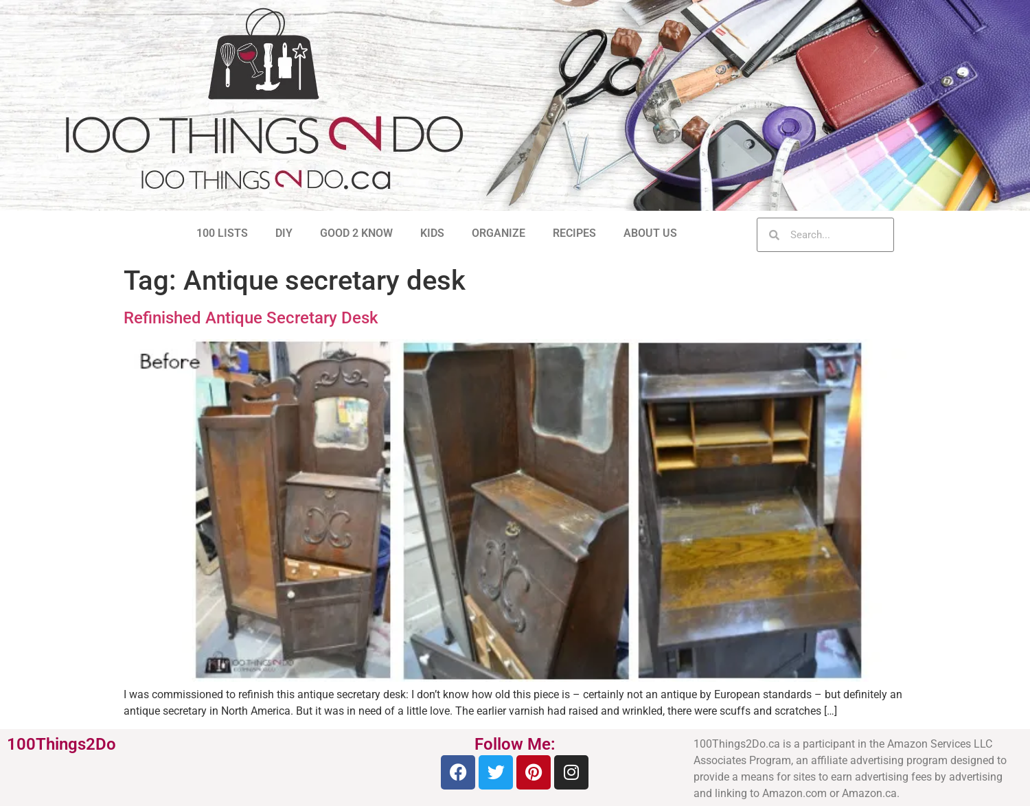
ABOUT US (650, 233)
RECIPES (574, 233)
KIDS (432, 233)
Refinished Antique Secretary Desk (251, 317)
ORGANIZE (498, 233)
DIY (284, 233)
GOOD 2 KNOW (356, 233)
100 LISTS (222, 233)
